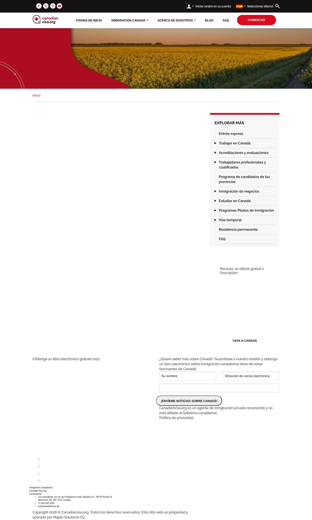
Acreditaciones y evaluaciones (243, 153)
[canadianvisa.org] (45, 19)
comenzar (256, 20)
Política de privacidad (176, 418)
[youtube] (59, 6)
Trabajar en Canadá (234, 143)
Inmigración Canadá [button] (129, 20)
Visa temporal (230, 220)
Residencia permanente (238, 229)
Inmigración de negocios (239, 191)
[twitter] (46, 6)
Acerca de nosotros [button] (177, 20)
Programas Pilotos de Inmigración (246, 210)
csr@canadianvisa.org (48, 506)
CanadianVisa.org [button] (37, 491)
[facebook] (39, 6)
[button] (214, 133)
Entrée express (231, 134)
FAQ (226, 20)
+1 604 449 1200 (46, 503)
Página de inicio (89, 20)
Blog (209, 20)
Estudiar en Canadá (235, 201)
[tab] (247, 134)
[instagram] (52, 6)
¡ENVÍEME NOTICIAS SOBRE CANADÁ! (189, 401)
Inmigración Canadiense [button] (41, 487)
